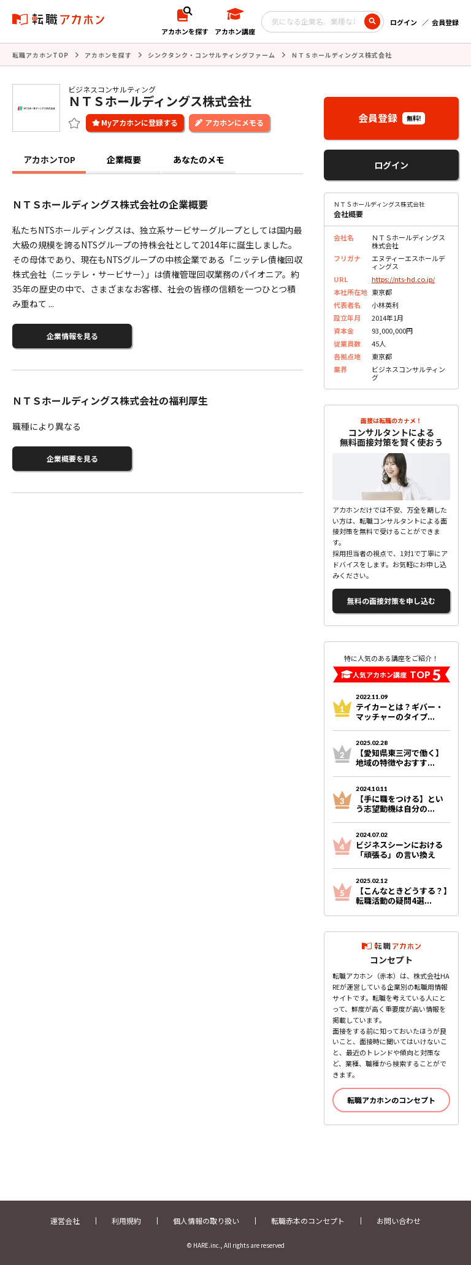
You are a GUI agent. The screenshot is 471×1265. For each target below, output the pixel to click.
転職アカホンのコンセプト (391, 1100)
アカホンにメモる (234, 122)
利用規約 (126, 1220)
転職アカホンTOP (40, 54)
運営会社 (65, 1220)
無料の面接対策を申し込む (391, 600)
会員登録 (445, 22)
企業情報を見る (72, 336)
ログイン (403, 22)
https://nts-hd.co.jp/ (403, 279)
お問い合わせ (399, 1220)
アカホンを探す (108, 54)
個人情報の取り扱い (206, 1220)
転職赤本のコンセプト (308, 1220)
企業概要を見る (72, 458)
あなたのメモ (198, 159)
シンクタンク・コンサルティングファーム (211, 54)
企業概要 (124, 159)
